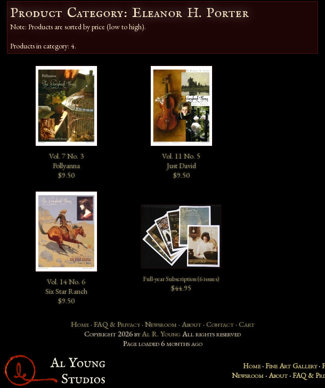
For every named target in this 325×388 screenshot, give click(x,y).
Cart (247, 324)
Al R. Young (161, 334)
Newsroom (161, 324)
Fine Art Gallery (291, 365)
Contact (220, 324)
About (191, 324)
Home (80, 324)
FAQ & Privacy (117, 324)
